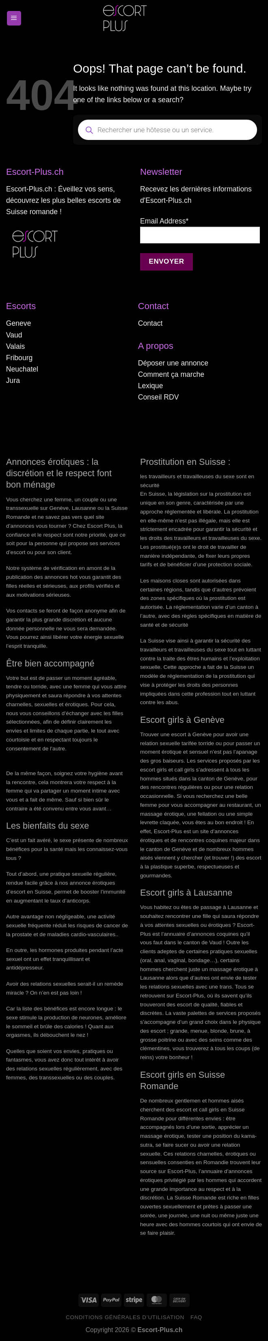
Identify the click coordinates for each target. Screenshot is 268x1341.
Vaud (14, 335)
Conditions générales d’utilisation (125, 1317)
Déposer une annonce (173, 363)
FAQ (196, 1317)
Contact (150, 323)
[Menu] (14, 18)
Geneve (18, 323)
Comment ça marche (171, 374)
